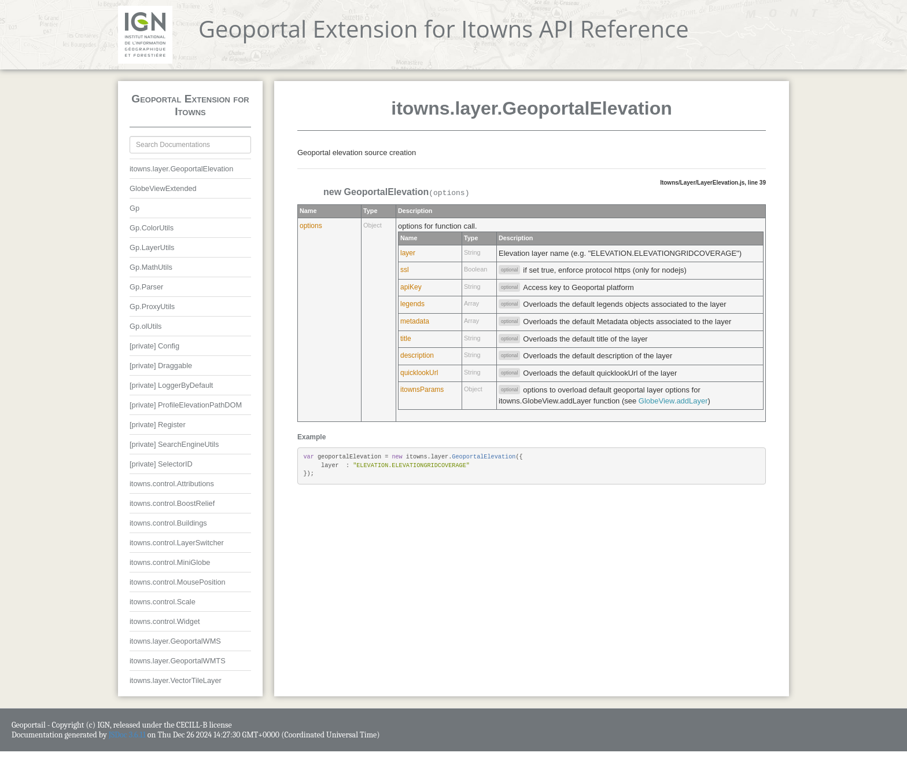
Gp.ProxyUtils (152, 306)
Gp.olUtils (145, 326)
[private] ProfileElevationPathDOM (186, 405)
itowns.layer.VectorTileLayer (176, 680)
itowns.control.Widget (165, 621)
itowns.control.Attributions (172, 483)
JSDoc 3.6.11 (127, 735)
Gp (134, 208)
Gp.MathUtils (151, 267)
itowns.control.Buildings (168, 523)
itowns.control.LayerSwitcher (177, 542)
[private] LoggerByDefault (171, 385)
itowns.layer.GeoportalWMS (175, 641)
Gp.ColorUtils (152, 227)
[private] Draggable (161, 365)
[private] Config (154, 346)
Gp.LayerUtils (152, 247)
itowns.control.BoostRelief (172, 503)
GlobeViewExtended (163, 188)
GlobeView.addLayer (673, 400)
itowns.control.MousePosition (178, 582)
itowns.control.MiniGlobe (170, 562)
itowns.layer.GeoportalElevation (181, 168)
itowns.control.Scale (163, 601)
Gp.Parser (146, 286)
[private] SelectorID (161, 464)
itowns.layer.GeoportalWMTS (178, 660)
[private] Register (158, 424)
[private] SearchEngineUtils (174, 444)
